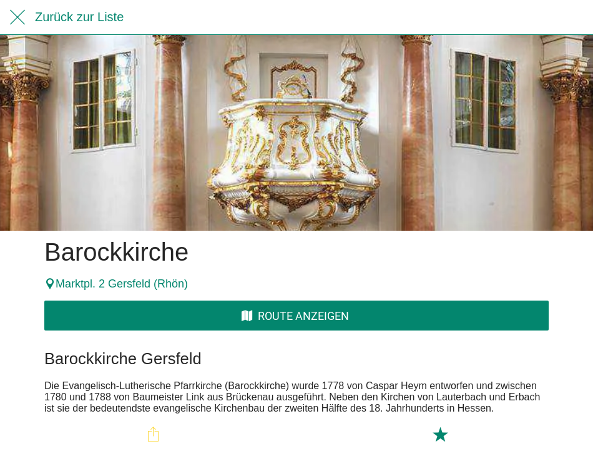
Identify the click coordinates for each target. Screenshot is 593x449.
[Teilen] (154, 434)
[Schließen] (17, 17)
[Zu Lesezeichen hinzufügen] (440, 434)
